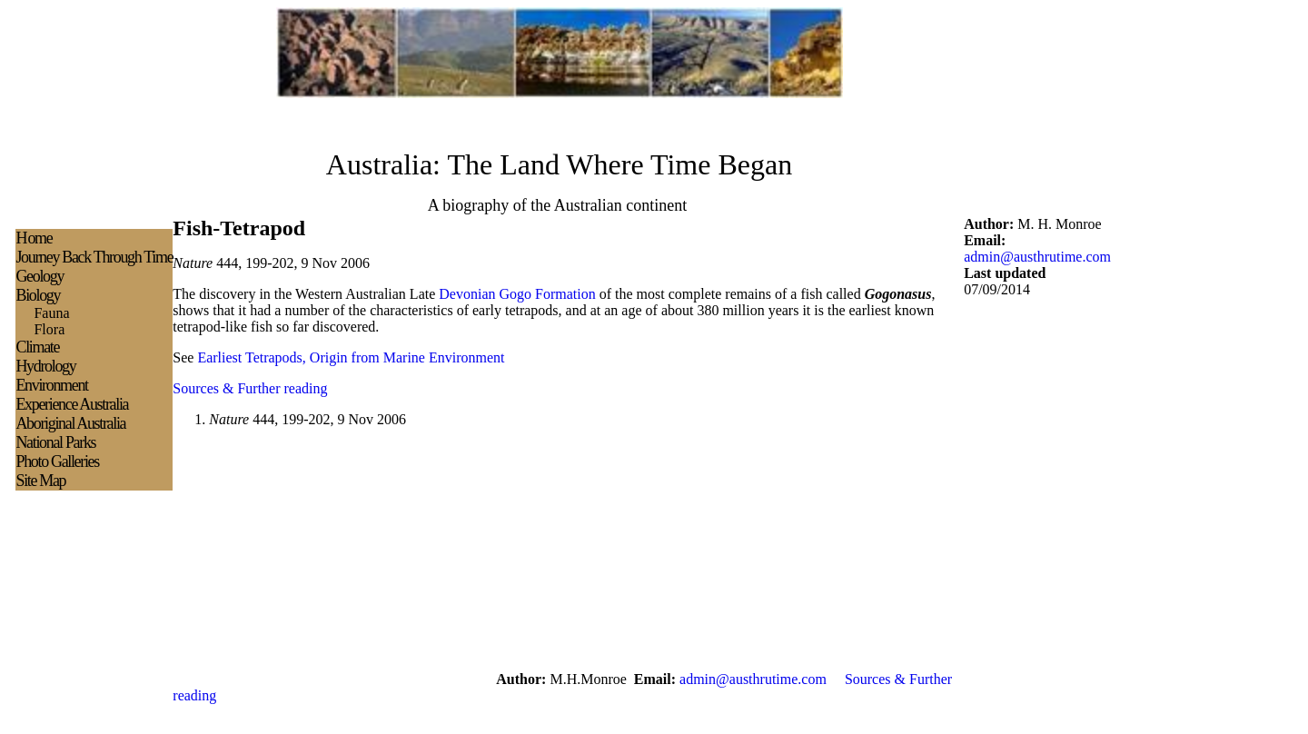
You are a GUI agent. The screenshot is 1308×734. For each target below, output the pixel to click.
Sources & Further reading (250, 388)
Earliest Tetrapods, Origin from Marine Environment (350, 357)
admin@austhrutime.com (1037, 256)
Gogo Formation (548, 294)
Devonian (467, 294)
